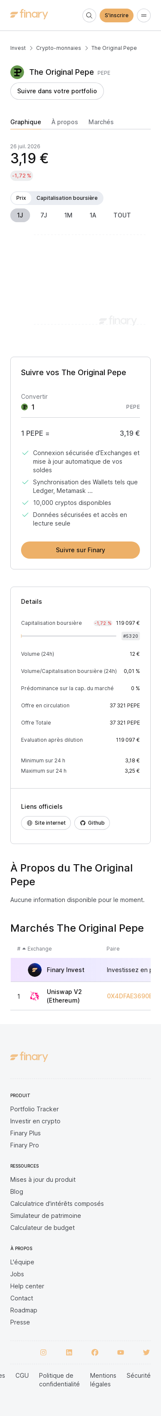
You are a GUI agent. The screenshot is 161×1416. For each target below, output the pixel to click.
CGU (22, 1375)
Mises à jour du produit (43, 1179)
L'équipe (22, 1262)
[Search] (89, 15)
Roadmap (23, 1310)
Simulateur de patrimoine (45, 1215)
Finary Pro (24, 1145)
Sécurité (139, 1375)
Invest (18, 48)
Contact (21, 1298)
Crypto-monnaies (58, 48)
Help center (27, 1286)
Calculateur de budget (42, 1227)
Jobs (17, 1274)
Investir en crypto (35, 1121)
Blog (16, 1191)
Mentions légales (103, 1380)
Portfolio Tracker (34, 1109)
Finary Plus (25, 1133)
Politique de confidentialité (59, 1380)
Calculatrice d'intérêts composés (57, 1203)
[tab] (25, 124)
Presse (20, 1322)
